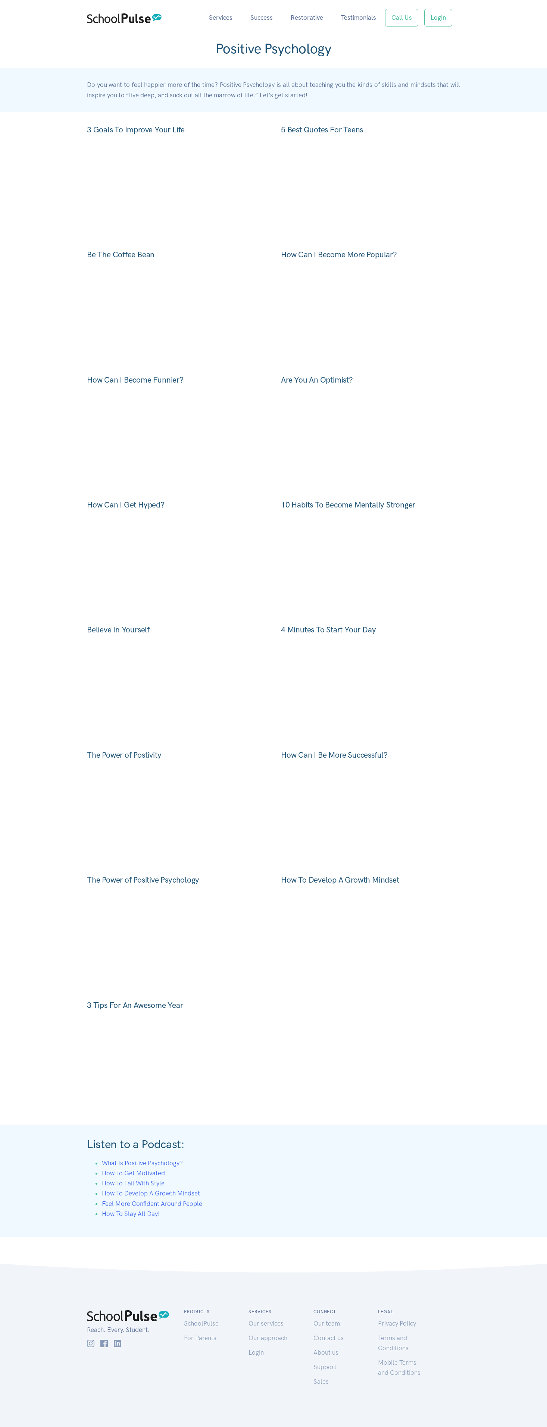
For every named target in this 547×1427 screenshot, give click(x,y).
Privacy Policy (397, 1323)
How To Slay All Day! (131, 1213)
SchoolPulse (201, 1323)
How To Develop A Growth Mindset (151, 1193)
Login (438, 17)
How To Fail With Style (133, 1183)
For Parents (200, 1338)
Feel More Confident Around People (152, 1203)
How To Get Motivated (133, 1173)
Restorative (307, 17)
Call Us (401, 17)
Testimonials (358, 17)
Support (325, 1367)
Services (220, 17)
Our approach (268, 1338)
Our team (326, 1323)
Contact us (328, 1338)
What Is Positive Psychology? (142, 1163)
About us (325, 1352)
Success (261, 17)
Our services (266, 1323)
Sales (321, 1381)
